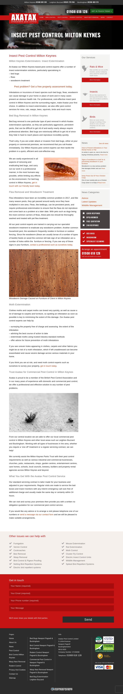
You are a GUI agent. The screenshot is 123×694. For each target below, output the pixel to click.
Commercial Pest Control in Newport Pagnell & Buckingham (41, 662)
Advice (85, 198)
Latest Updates (89, 202)
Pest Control (63, 17)
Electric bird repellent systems (27, 567)
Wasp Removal (20, 557)
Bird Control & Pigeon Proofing (27, 561)
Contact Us (13, 674)
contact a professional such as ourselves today (51, 245)
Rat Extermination (74, 547)
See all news (103, 143)
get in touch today (48, 366)
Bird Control (51, 17)
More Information (95, 80)
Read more (104, 155)
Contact (110, 17)
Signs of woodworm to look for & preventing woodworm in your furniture (93, 161)
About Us (12, 642)
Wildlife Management (92, 205)
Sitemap (12, 678)
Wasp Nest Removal (91, 17)
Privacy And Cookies (17, 670)
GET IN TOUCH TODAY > (102, 11)
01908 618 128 (41, 2)
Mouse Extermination (75, 543)
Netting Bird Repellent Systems (28, 564)
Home (42, 17)
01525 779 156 (69, 2)
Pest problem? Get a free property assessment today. (43, 86)
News (103, 17)
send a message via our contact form (37, 514)
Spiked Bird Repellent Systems (80, 564)
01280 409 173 (93, 2)
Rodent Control (76, 17)
